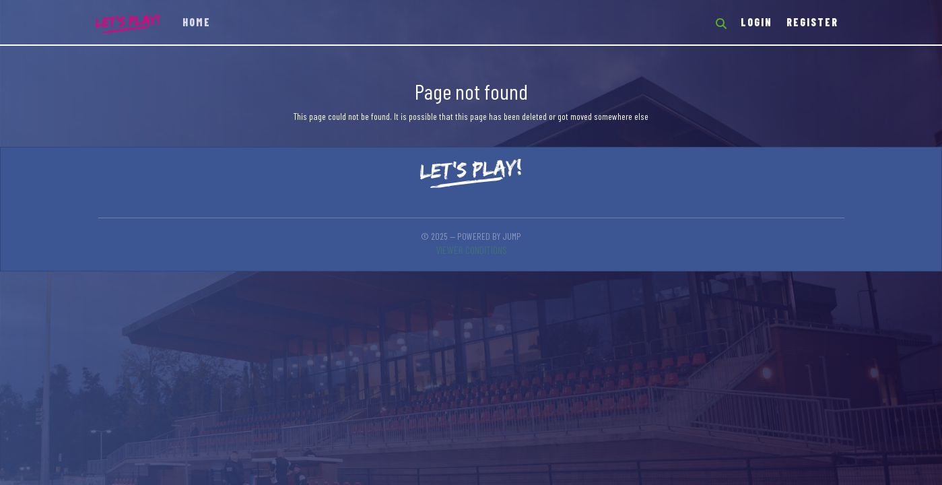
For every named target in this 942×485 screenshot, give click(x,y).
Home (196, 21)
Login (756, 21)
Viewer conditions (471, 249)
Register (812, 21)
